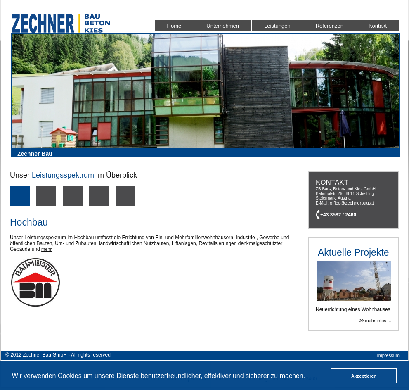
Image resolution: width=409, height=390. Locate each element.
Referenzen (329, 26)
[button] (308, 377)
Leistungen (277, 26)
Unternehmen (222, 26)
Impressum (388, 355)
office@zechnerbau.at (352, 202)
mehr (46, 249)
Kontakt (378, 26)
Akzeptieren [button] (363, 375)
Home (174, 26)
